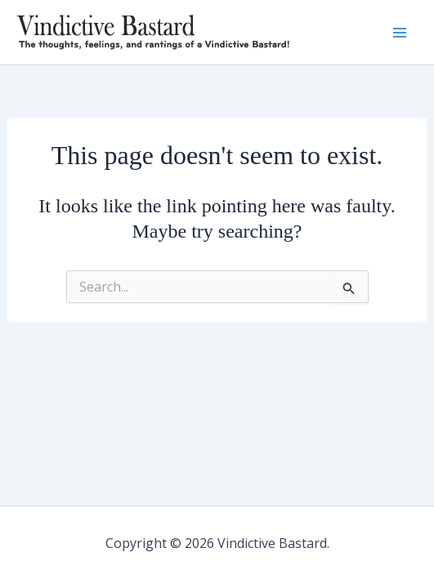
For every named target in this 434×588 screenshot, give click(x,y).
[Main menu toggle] (400, 33)
